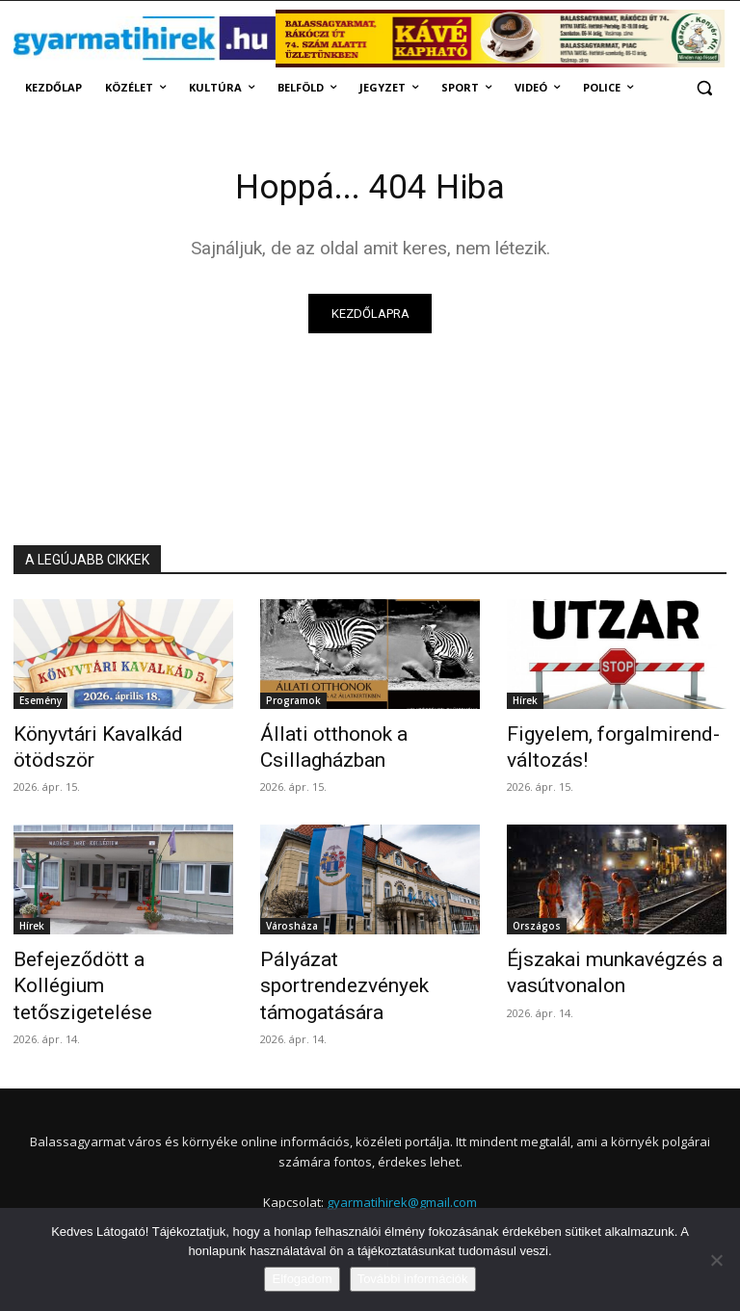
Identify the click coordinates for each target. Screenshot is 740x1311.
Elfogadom (301, 1279)
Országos (537, 920)
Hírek (525, 704)
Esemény (40, 704)
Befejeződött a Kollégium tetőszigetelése (105, 962)
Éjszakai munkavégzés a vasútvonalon (595, 962)
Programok (293, 704)
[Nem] (716, 1260)
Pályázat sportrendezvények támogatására (361, 962)
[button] (704, 88)
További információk (412, 1279)
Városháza (292, 920)
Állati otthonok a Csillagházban (319, 746)
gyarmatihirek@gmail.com (402, 1159)
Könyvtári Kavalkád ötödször (117, 736)
